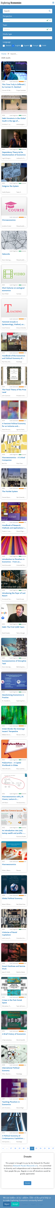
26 (49, 1148)
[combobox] (27, 37)
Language (7, 42)
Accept (15, 1204)
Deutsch (8, 45)
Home (3, 54)
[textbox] (27, 37)
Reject (6, 1204)
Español (26, 45)
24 (40, 1148)
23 (36, 1148)
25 (45, 1148)
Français (35, 45)
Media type (7, 34)
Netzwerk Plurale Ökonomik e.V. (25, 1166)
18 (15, 1148)
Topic (5, 25)
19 (19, 1148)
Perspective (7, 16)
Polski (44, 45)
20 (23, 1148)
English (17, 45)
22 (32, 1148)
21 (28, 1148)
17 (11, 1148)
